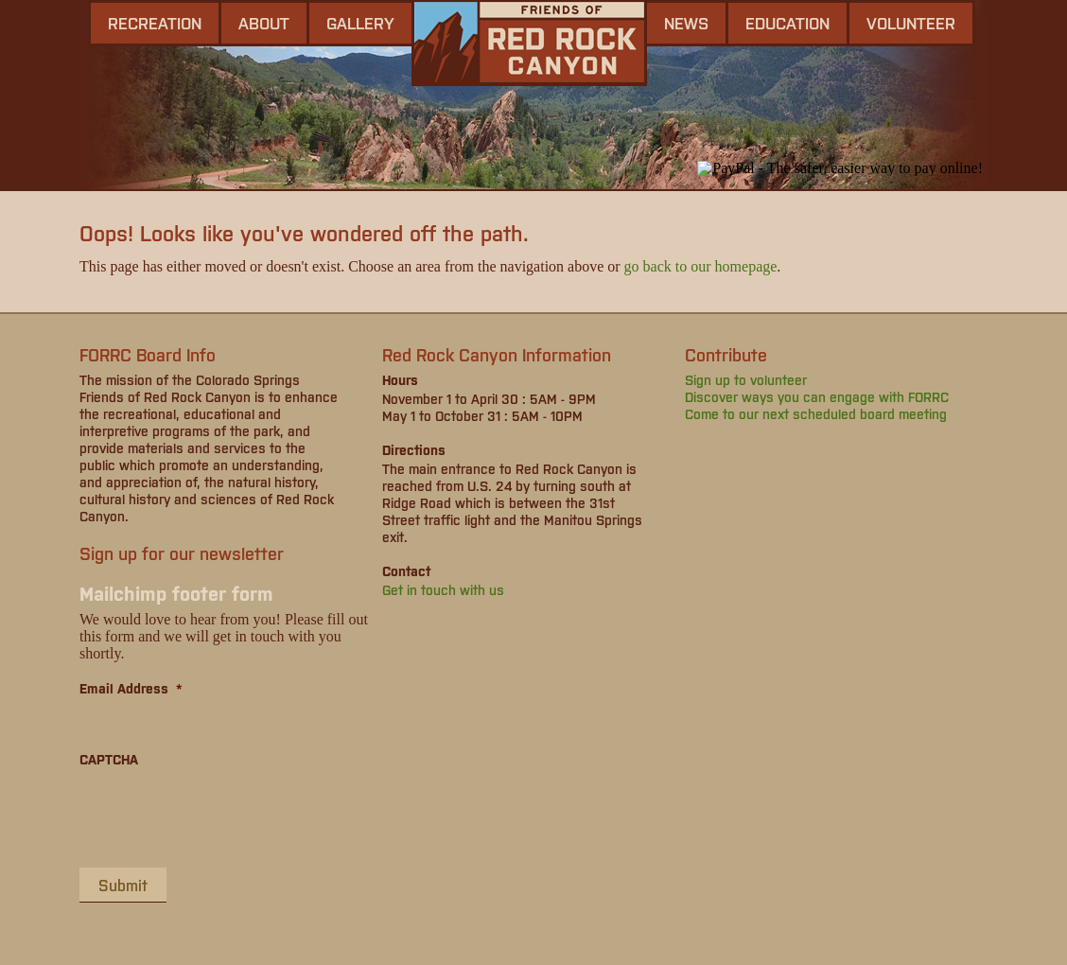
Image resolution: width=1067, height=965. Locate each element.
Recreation (154, 22)
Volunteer (910, 22)
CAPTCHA (108, 758)
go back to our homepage (701, 266)
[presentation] (223, 816)
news (686, 22)
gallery (360, 22)
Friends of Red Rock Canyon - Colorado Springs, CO (529, 43)
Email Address (131, 687)
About (263, 22)
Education (787, 22)
